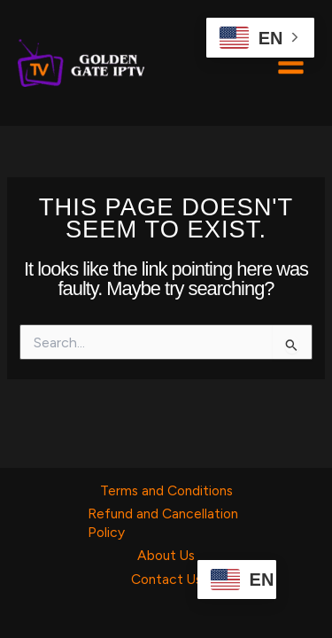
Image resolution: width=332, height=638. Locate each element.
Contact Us (166, 579)
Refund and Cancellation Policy (163, 522)
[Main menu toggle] (290, 62)
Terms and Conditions (166, 490)
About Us (166, 555)
